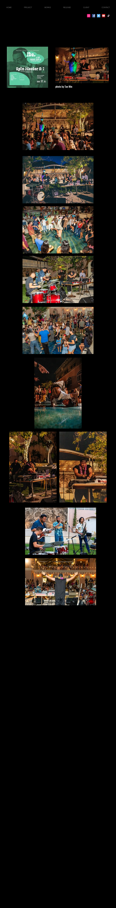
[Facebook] (93, 15)
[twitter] (7, 626)
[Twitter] (98, 15)
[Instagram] (88, 15)
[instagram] (10, 626)
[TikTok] (108, 15)
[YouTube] (103, 15)
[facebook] (3, 626)
